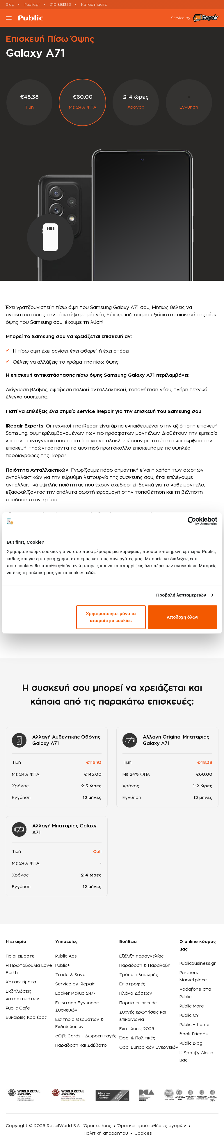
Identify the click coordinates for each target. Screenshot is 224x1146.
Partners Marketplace (193, 976)
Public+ (62, 966)
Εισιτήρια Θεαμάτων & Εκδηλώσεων (79, 1023)
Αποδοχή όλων (182, 617)
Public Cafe (18, 1008)
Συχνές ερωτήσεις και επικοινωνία (142, 1016)
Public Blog (190, 1043)
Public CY (189, 1016)
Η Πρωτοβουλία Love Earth (29, 969)
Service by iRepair (75, 984)
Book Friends (193, 1034)
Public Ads (66, 956)
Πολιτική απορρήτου (106, 1133)
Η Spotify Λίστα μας (196, 1056)
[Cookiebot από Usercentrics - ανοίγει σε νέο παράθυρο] (191, 521)
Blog (10, 4)
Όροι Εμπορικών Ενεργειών (148, 1048)
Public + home (194, 1025)
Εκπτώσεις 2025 (136, 1029)
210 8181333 (60, 4)
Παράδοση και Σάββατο (81, 1045)
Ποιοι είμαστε (20, 956)
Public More (191, 1006)
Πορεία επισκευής (138, 1003)
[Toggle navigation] (9, 18)
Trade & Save (70, 975)
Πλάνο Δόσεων (135, 993)
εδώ (90, 572)
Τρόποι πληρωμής (138, 975)
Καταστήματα (94, 4)
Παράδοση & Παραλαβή (144, 966)
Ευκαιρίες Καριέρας (26, 1018)
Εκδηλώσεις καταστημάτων (22, 995)
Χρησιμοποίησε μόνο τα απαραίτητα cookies (111, 617)
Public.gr (32, 4)
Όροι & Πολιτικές (137, 1038)
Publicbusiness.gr (197, 964)
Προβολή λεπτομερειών (181, 594)
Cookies (143, 1133)
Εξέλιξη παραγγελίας (141, 956)
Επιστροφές (132, 984)
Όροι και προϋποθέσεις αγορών (152, 1126)
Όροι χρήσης (97, 1126)
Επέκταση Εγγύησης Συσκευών (77, 1006)
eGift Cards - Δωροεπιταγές (85, 1036)
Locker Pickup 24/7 (75, 993)
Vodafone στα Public (195, 993)
